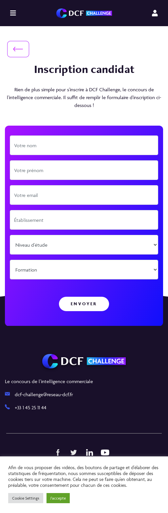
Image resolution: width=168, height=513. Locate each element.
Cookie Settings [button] (25, 498)
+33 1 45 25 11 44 (31, 407)
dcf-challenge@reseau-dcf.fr (44, 394)
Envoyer (84, 304)
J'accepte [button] (58, 498)
